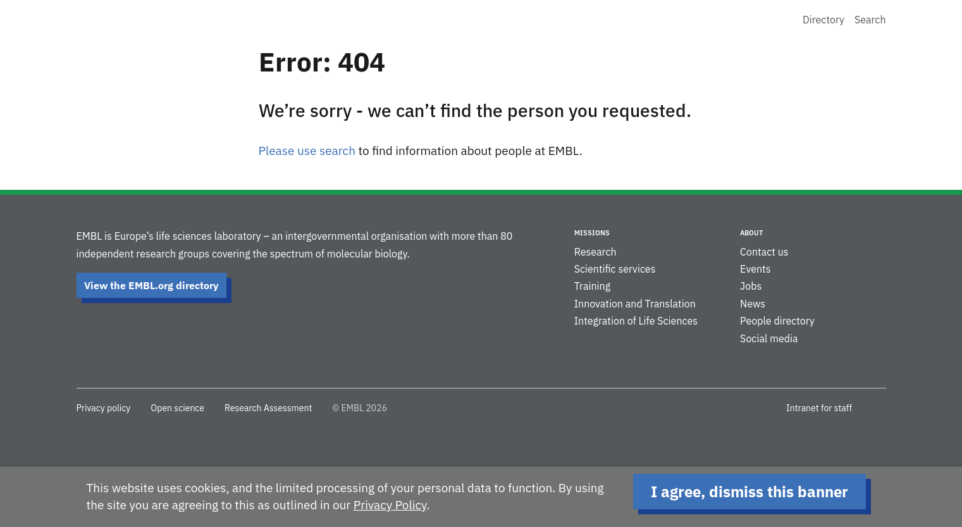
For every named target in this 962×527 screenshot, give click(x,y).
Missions (592, 232)
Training (592, 286)
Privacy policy (104, 408)
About (751, 232)
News (752, 303)
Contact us (764, 251)
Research (595, 251)
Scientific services (615, 269)
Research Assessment (268, 408)
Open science (177, 408)
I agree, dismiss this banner (749, 491)
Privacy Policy (390, 504)
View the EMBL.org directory (151, 285)
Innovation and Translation (635, 303)
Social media (769, 338)
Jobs (751, 286)
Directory (823, 19)
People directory (777, 320)
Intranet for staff (819, 408)
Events (755, 269)
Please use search (307, 150)
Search (870, 19)
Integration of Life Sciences (636, 320)
